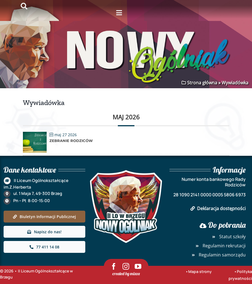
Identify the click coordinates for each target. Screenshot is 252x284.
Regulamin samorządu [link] (218, 255)
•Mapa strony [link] (198, 271)
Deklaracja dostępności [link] (218, 208)
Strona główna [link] (201, 83)
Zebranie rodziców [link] (71, 141)
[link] (35, 136)
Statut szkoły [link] (228, 237)
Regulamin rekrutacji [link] (220, 246)
